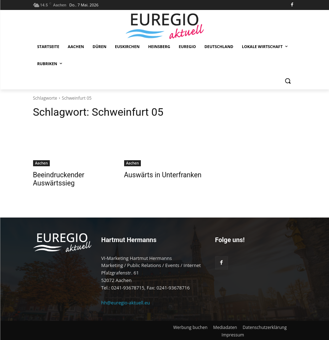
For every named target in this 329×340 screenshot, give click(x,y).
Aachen (41, 163)
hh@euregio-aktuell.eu (125, 301)
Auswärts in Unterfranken (158, 174)
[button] (288, 81)
